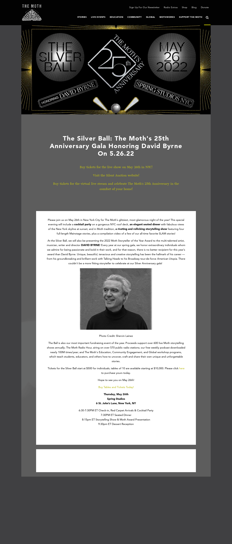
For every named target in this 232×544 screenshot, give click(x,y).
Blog (194, 7)
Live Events (98, 17)
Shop (184, 7)
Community (134, 17)
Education (116, 17)
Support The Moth (190, 17)
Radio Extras (171, 7)
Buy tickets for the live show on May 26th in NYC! (116, 167)
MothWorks (167, 17)
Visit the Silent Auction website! (116, 175)
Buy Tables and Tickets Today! (116, 387)
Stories (82, 17)
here (182, 368)
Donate (205, 7)
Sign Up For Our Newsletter (144, 7)
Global (150, 17)
